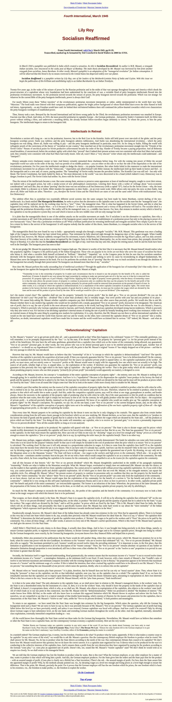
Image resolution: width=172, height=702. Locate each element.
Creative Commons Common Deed (51, 694)
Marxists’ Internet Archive (97, 7)
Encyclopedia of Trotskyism (75, 7)
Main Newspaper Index (92, 3)
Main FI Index (76, 3)
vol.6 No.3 (87, 50)
